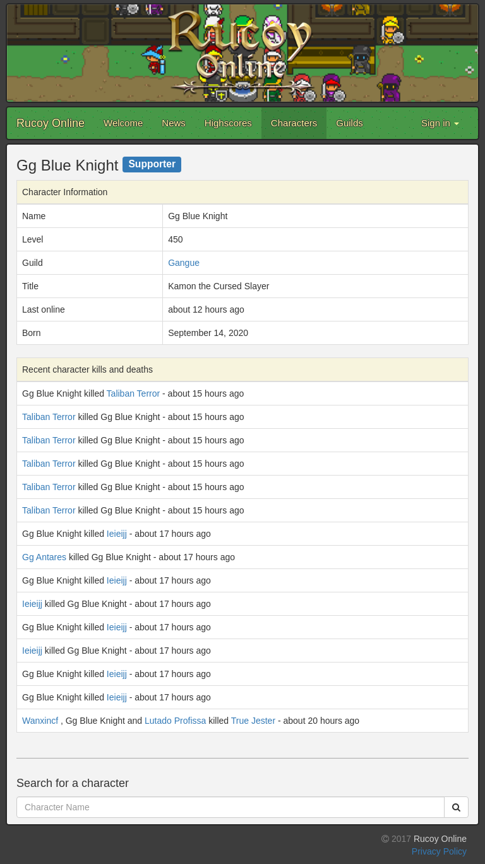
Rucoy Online (50, 123)
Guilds (349, 122)
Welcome (123, 122)
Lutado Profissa (175, 721)
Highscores (228, 122)
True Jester (253, 721)
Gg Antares (44, 557)
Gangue (184, 263)
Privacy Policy (439, 851)
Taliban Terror (133, 393)
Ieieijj (117, 534)
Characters (294, 122)
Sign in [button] (440, 122)
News (174, 122)
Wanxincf (40, 721)
